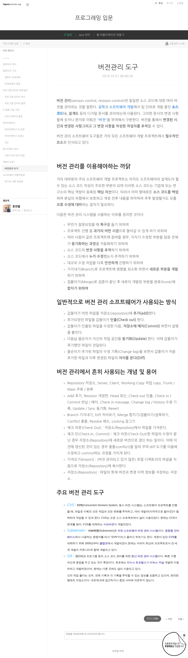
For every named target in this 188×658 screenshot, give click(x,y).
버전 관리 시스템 (148, 530)
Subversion (76, 530)
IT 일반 (68, 35)
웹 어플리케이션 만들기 (110, 35)
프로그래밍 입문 (94, 18)
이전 (170, 619)
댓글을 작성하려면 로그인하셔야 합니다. (124, 635)
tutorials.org (12, 4)
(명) (152, 619)
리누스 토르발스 (137, 562)
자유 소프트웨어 (127, 530)
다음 (180, 619)
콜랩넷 (104, 543)
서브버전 (108, 524)
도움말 (180, 3)
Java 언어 (84, 35)
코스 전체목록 (27, 4)
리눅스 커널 (157, 562)
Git (69, 556)
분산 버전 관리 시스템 (144, 556)
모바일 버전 (118, 651)
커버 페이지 (8, 51)
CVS (70, 505)
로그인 (170, 3)
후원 (160, 3)
